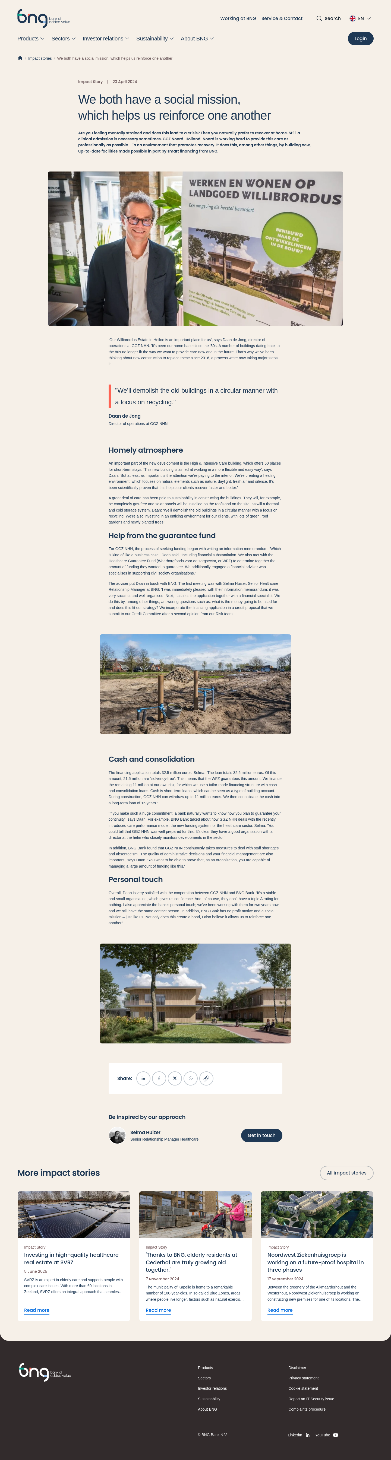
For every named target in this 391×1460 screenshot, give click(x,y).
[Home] (20, 58)
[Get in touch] (261, 1135)
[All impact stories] (347, 1173)
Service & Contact (281, 18)
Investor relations (212, 1388)
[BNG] (43, 18)
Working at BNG (238, 18)
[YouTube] (327, 1435)
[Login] (361, 38)
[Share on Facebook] (159, 1078)
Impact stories (40, 58)
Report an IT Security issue (311, 1399)
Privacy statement (304, 1378)
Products (205, 1368)
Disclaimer (297, 1368)
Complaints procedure (307, 1409)
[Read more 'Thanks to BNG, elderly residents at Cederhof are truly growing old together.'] (195, 1256)
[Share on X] (175, 1078)
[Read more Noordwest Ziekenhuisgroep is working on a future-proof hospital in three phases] (317, 1256)
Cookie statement (303, 1388)
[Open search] (328, 18)
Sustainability (209, 1399)
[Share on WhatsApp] (191, 1078)
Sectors (204, 1378)
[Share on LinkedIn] (143, 1078)
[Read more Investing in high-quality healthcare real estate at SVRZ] (73, 1256)
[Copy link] (206, 1078)
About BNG (207, 1409)
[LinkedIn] (299, 1435)
